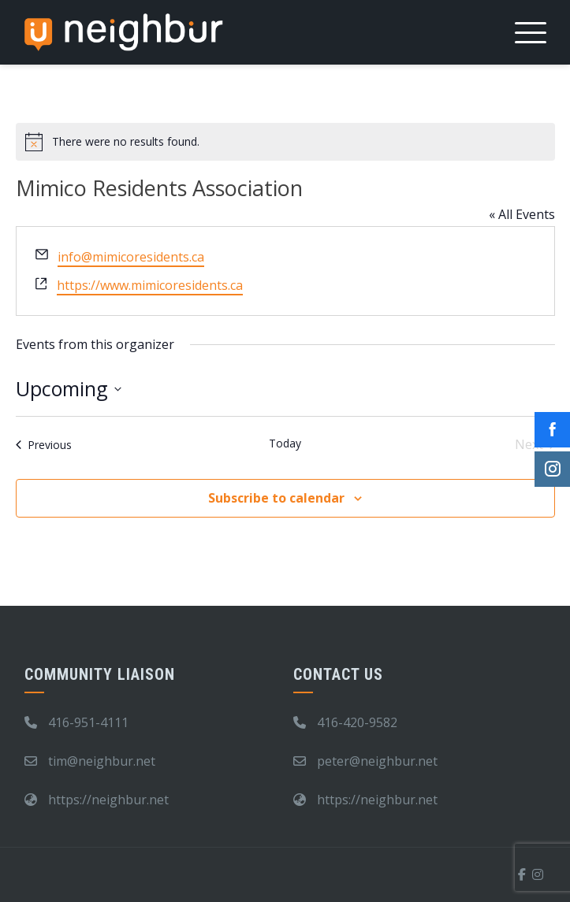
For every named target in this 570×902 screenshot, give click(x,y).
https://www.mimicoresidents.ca (150, 285)
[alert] (285, 142)
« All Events (522, 214)
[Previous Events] (44, 444)
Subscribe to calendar (276, 498)
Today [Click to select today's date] (285, 443)
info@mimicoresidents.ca (131, 256)
